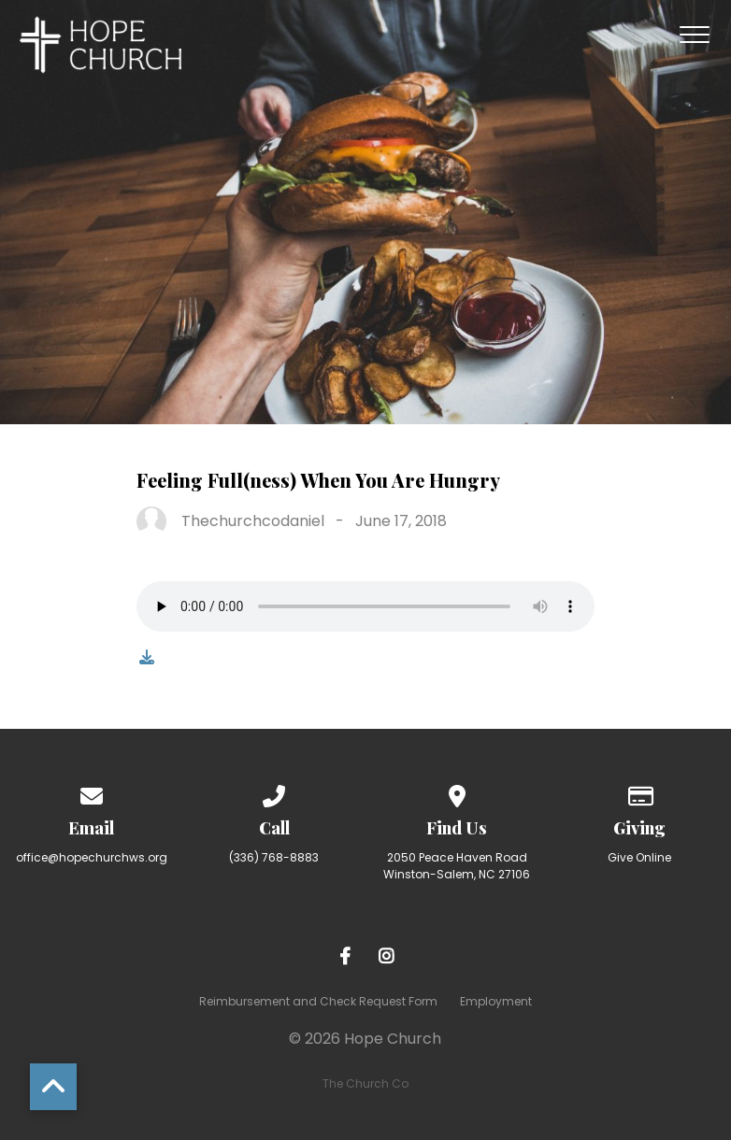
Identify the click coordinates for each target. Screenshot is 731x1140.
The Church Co (365, 1083)
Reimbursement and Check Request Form (318, 1001)
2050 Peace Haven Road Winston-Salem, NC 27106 (456, 865)
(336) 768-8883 (274, 857)
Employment (496, 1001)
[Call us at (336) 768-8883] (274, 793)
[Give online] (639, 793)
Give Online (639, 857)
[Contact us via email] (92, 793)
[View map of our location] (457, 793)
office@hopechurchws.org (91, 857)
